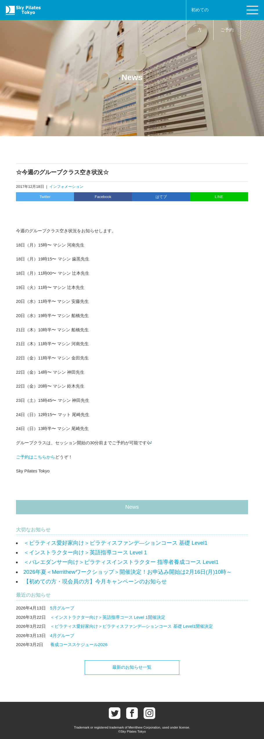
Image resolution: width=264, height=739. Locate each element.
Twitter (44, 197)
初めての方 (200, 20)
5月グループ (62, 608)
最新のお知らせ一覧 (131, 667)
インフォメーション (66, 186)
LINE (219, 197)
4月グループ (62, 635)
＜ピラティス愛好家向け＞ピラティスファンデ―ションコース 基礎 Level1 (115, 543)
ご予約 (227, 30)
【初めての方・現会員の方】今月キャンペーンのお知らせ (95, 581)
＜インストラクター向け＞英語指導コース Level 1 (85, 552)
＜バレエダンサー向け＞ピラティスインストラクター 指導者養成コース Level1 (121, 562)
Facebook (103, 197)
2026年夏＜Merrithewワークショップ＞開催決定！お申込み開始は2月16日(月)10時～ (127, 572)
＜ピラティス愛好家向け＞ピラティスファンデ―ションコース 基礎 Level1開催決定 (131, 626)
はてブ (161, 197)
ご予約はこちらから (35, 457)
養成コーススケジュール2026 (79, 644)
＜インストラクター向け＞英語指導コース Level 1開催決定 (107, 617)
